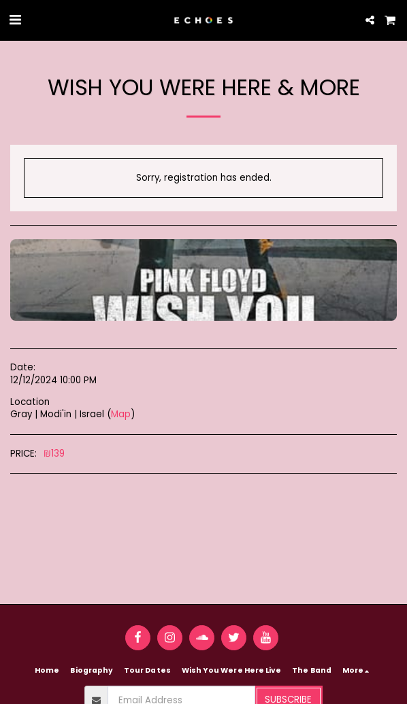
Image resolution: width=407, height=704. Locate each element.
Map (121, 414)
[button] (15, 19)
